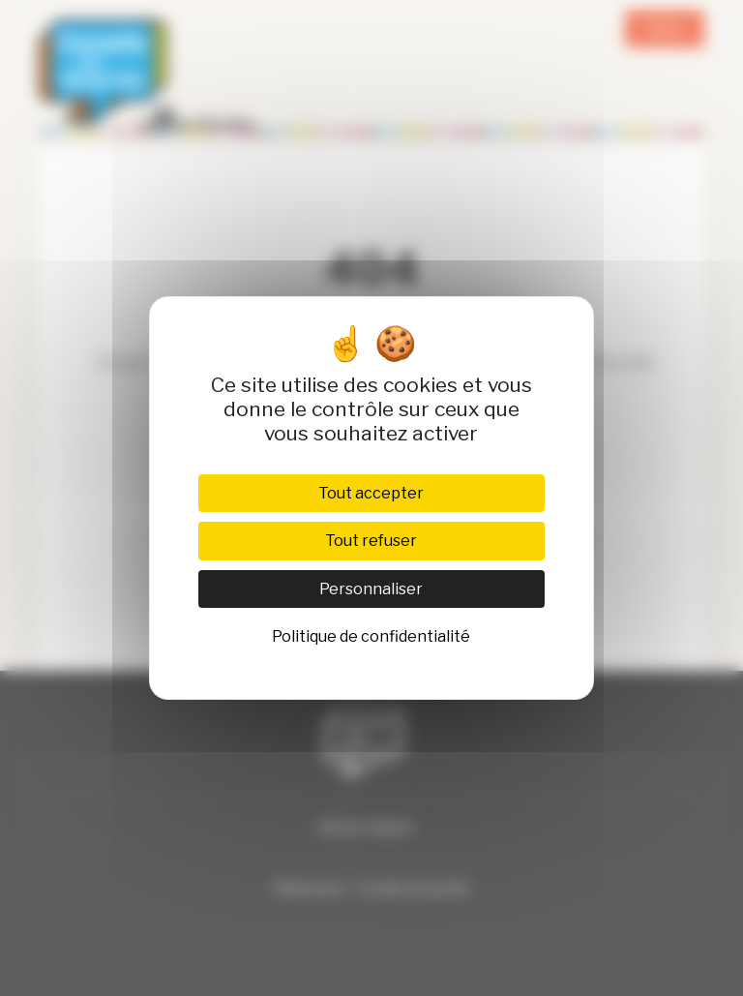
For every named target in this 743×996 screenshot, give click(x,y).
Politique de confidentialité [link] (371, 636)
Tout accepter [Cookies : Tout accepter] (371, 493)
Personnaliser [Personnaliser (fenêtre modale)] (371, 589)
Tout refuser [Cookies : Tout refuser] (371, 540)
